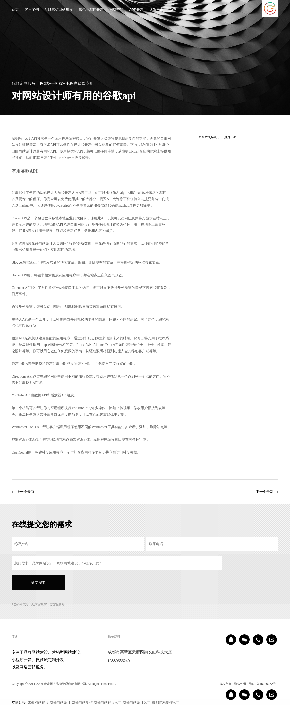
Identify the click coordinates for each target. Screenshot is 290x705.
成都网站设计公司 (137, 702)
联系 (185, 10)
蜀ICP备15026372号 (262, 684)
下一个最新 (264, 492)
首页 (15, 10)
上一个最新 (25, 492)
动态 (172, 10)
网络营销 (116, 10)
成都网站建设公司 (108, 702)
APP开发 (136, 10)
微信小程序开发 (91, 10)
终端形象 (156, 10)
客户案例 (32, 10)
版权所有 (225, 684)
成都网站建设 (38, 702)
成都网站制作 (82, 702)
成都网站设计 (60, 702)
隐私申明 (240, 684)
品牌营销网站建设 (59, 10)
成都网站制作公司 (166, 702)
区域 (213, 684)
